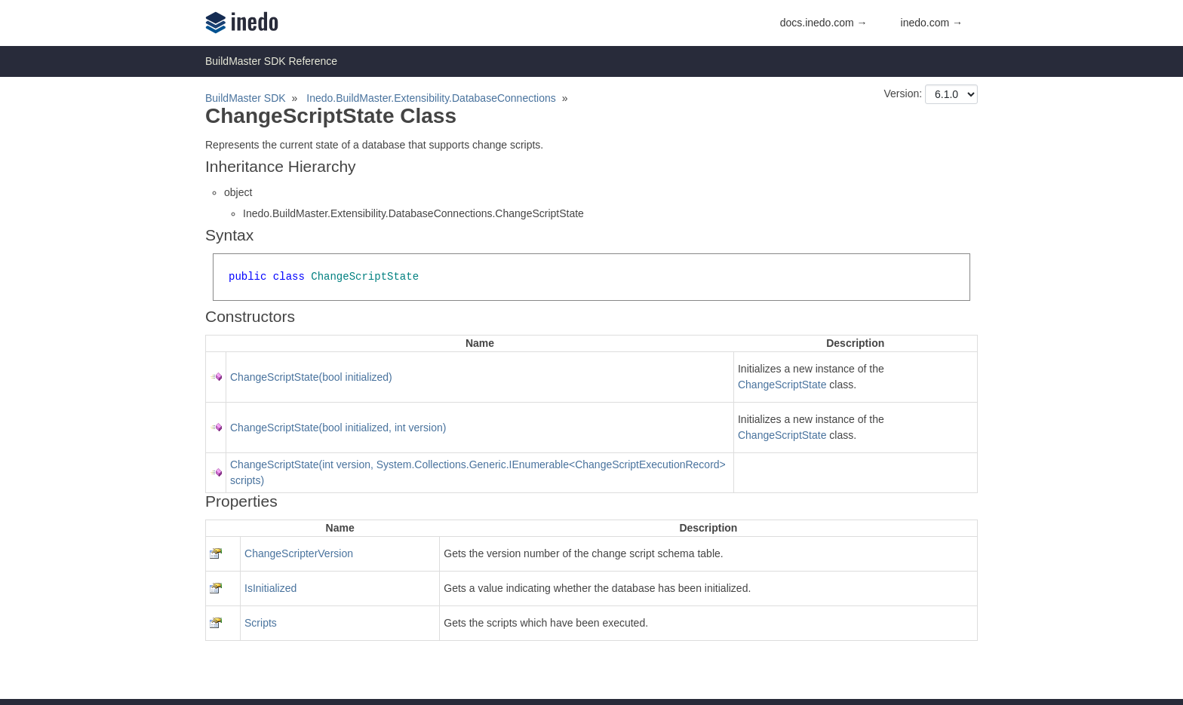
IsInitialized (270, 588)
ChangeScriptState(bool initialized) (311, 377)
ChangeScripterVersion (298, 553)
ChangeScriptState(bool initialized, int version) (338, 427)
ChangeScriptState (782, 385)
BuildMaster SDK (245, 98)
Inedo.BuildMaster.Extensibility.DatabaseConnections (430, 98)
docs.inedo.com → (824, 23)
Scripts (260, 623)
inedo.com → (932, 23)
